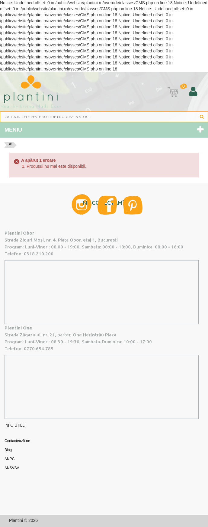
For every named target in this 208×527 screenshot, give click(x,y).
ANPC (9, 459)
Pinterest (132, 205)
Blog (8, 450)
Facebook (107, 205)
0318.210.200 (38, 253)
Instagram (81, 204)
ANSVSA (12, 468)
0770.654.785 (38, 348)
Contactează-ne (17, 441)
